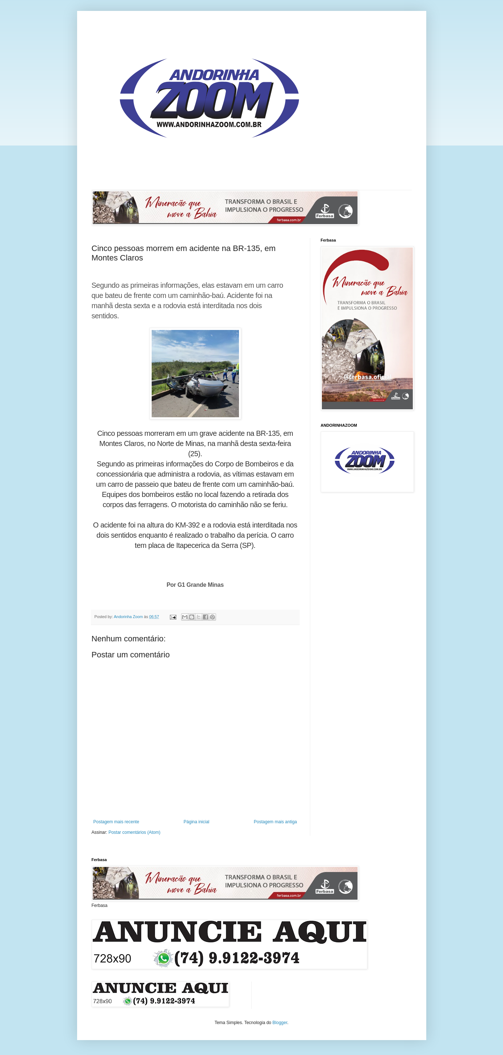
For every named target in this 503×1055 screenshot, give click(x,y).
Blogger (279, 1022)
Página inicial (196, 821)
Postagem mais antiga (275, 821)
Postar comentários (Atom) (134, 832)
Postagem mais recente (116, 821)
